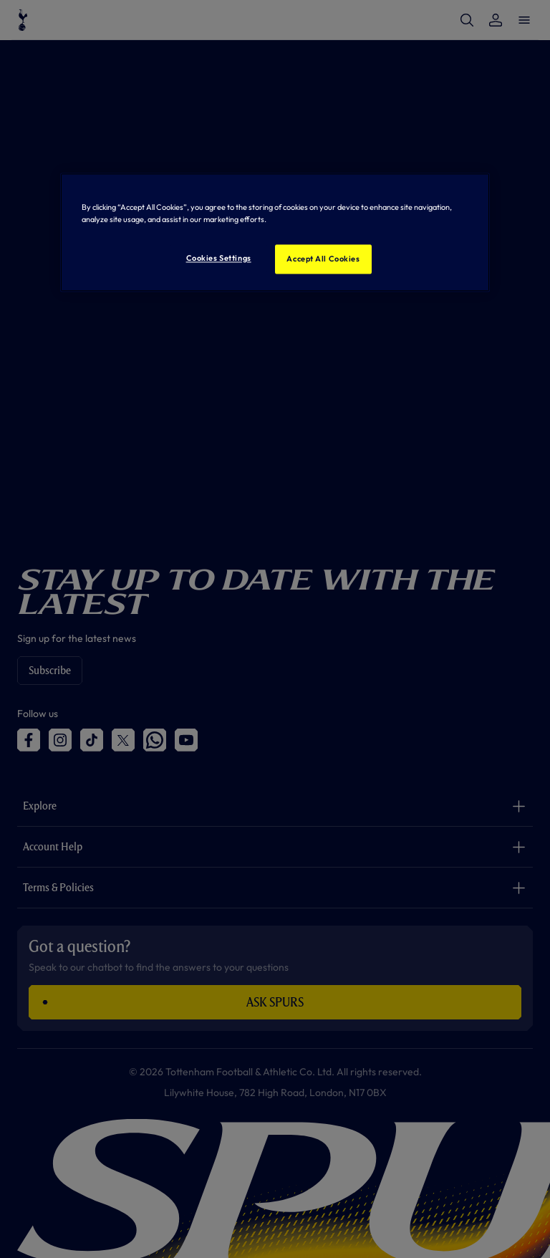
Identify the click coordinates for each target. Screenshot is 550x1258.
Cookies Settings (218, 258)
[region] (275, 232)
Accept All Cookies (323, 259)
